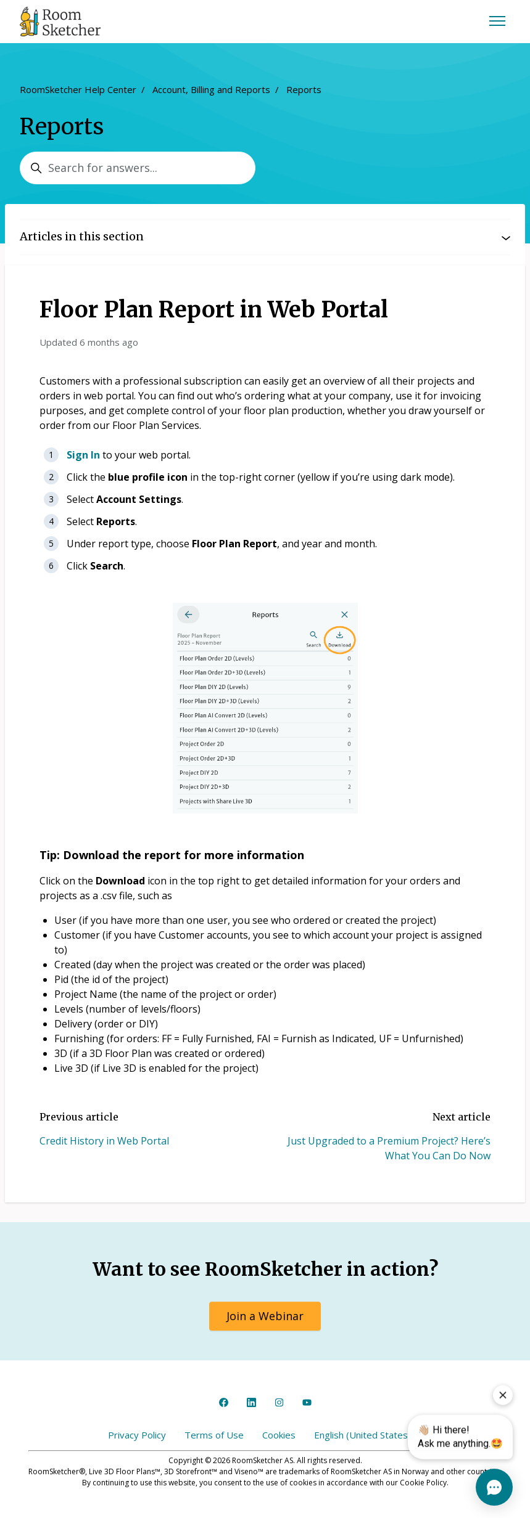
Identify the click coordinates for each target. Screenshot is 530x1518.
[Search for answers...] (137, 168)
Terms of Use (214, 1435)
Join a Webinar (265, 1315)
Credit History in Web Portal (104, 1141)
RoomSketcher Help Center (78, 89)
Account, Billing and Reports (211, 89)
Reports (303, 89)
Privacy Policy (137, 1435)
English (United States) (368, 1435)
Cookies (279, 1435)
